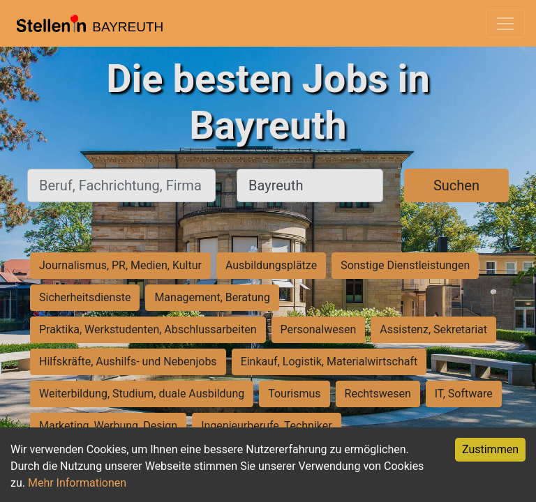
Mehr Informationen (77, 482)
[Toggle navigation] (505, 24)
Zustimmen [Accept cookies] (490, 449)
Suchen (456, 185)
